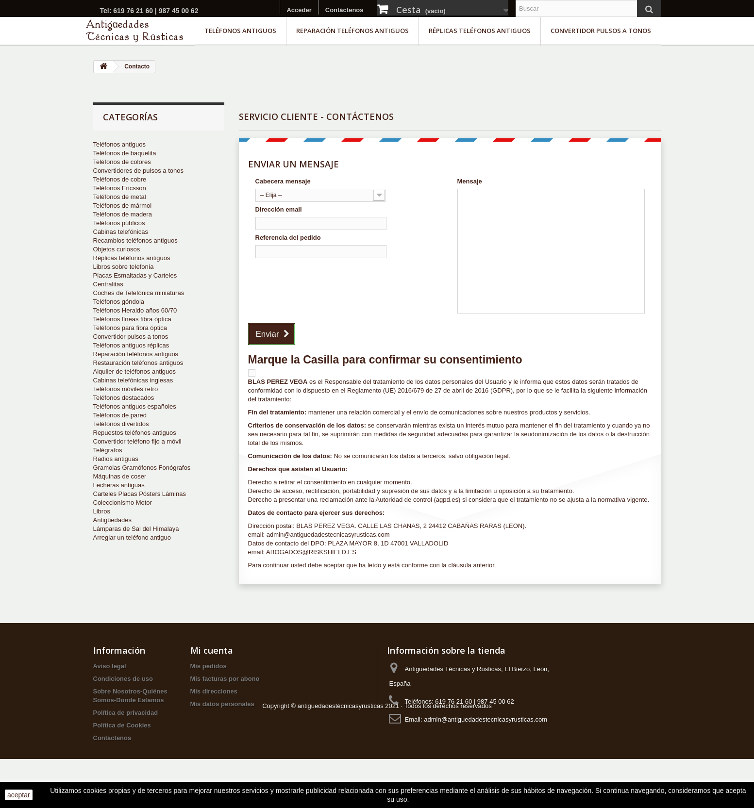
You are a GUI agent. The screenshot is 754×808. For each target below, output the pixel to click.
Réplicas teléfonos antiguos (480, 30)
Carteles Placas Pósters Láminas (139, 493)
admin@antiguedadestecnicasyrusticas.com (485, 719)
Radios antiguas (115, 458)
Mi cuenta (211, 650)
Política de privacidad (125, 712)
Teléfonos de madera (122, 214)
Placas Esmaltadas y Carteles (135, 275)
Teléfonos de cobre (120, 179)
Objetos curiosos (116, 249)
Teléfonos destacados (123, 397)
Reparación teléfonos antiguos (352, 30)
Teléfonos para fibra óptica (130, 327)
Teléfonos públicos (119, 223)
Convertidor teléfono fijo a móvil (137, 441)
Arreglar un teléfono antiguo (132, 537)
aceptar (18, 795)
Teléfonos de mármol (122, 205)
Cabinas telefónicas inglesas (133, 380)
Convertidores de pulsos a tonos (138, 170)
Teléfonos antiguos (240, 30)
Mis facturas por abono (225, 678)
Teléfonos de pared (120, 415)
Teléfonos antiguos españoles (134, 406)
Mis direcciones (214, 691)
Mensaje (469, 181)
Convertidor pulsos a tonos (601, 30)
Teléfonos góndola (119, 301)
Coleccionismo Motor (122, 502)
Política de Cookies (122, 725)
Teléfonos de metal (119, 196)
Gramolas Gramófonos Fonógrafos (142, 467)
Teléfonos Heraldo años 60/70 (135, 310)
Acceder (298, 10)
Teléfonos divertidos (121, 424)
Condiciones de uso (123, 678)
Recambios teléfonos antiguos (135, 240)
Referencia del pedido (288, 237)
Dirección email (278, 209)
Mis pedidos (208, 666)
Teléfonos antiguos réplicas (131, 345)
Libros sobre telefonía (123, 266)
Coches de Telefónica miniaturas (138, 293)
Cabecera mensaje (283, 181)
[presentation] (329, 280)
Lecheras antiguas (119, 485)
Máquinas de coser (120, 476)
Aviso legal (109, 666)
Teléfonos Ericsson (119, 188)
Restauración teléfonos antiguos (138, 362)
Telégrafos (107, 450)
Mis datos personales (222, 704)
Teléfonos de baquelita (124, 153)
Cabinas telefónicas (120, 231)
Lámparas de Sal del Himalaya (136, 528)
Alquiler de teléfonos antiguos (134, 371)
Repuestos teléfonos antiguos (134, 432)
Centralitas (108, 284)
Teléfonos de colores (122, 161)
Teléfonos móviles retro (125, 389)
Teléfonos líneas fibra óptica (132, 319)
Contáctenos (344, 10)
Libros (101, 511)
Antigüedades (112, 520)
